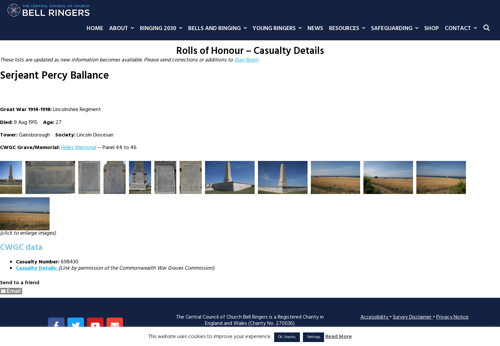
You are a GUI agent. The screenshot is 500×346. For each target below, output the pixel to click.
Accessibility (375, 317)
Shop (431, 28)
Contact (462, 28)
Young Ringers (279, 28)
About (123, 28)
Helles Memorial (78, 147)
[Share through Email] (11, 291)
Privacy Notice (452, 317)
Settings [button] (313, 337)
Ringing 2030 (162, 28)
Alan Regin (246, 60)
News (315, 28)
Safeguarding (396, 28)
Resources (348, 28)
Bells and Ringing (219, 28)
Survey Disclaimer (413, 317)
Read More (338, 337)
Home (95, 28)
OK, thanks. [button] (287, 337)
